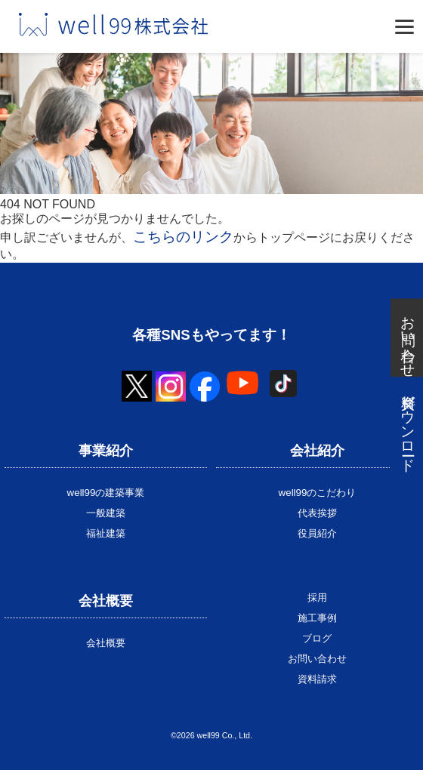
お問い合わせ (317, 658)
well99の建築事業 (106, 492)
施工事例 (317, 618)
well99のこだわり (318, 492)
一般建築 (105, 513)
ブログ (317, 638)
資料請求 (317, 679)
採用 (317, 597)
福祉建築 (105, 533)
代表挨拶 (317, 513)
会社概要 (105, 642)
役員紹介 (317, 533)
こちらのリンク (183, 237)
